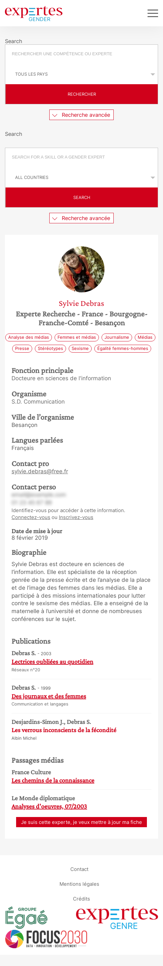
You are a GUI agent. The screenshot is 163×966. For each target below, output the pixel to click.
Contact (79, 869)
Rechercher (82, 94)
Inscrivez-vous (76, 517)
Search (81, 197)
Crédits (81, 899)
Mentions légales (79, 884)
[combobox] (81, 54)
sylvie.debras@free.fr (40, 471)
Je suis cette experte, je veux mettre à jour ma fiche (81, 822)
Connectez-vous (31, 517)
